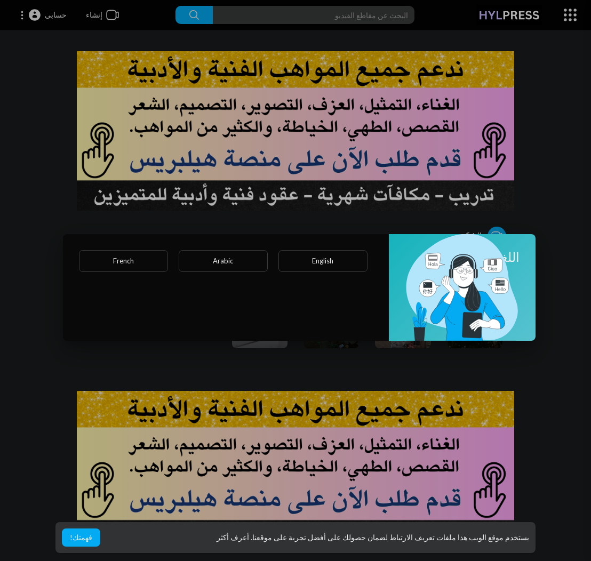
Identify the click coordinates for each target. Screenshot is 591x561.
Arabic (223, 261)
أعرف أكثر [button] (233, 537)
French (123, 261)
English (322, 261)
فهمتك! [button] (81, 537)
